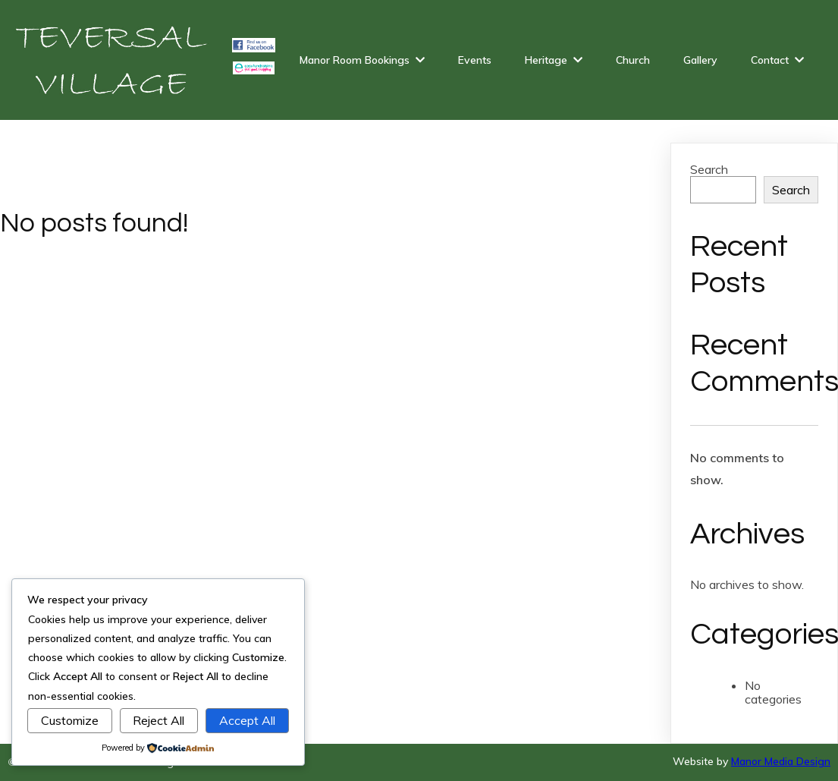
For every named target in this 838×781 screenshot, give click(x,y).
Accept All (247, 720)
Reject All (158, 720)
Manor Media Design (780, 761)
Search (709, 169)
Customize (70, 720)
